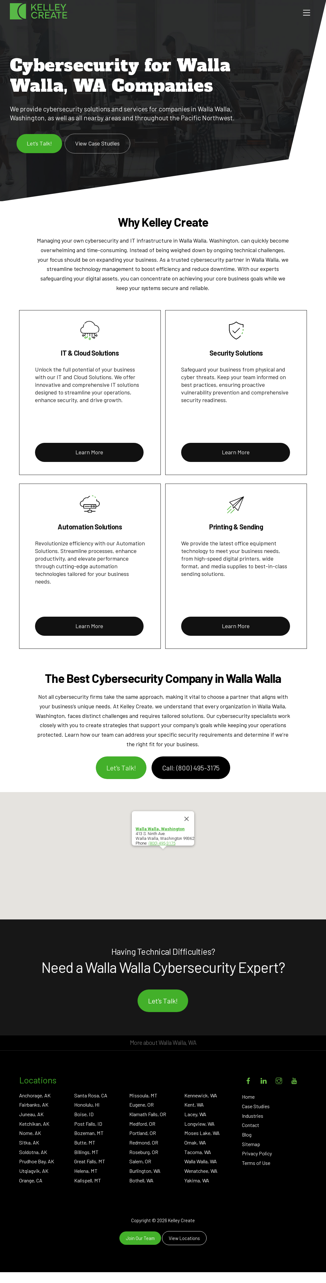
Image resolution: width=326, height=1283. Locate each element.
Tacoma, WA (197, 1163)
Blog (247, 1145)
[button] (163, 866)
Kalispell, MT (87, 1191)
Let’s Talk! (39, 154)
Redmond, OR (143, 1153)
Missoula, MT (143, 1106)
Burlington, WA (144, 1182)
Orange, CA (30, 1191)
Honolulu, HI (87, 1116)
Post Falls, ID (88, 1134)
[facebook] (248, 1091)
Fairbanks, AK (33, 1116)
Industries (253, 1127)
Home (248, 1108)
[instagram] (279, 1091)
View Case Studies (97, 154)
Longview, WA (199, 1134)
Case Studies (256, 1117)
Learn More (89, 463)
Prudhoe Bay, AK (36, 1172)
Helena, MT (85, 1182)
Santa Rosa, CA (90, 1106)
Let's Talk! (121, 778)
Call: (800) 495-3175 (191, 778)
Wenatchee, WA (200, 1182)
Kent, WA (194, 1116)
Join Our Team (140, 1249)
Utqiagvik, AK (33, 1182)
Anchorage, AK (35, 1106)
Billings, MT (86, 1163)
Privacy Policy (257, 1164)
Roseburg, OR (143, 1163)
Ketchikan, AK (34, 1134)
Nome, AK (30, 1144)
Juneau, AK (31, 1125)
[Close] (186, 830)
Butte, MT (84, 1153)
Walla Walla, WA (200, 1172)
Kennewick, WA (200, 1106)
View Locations (184, 1249)
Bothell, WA (141, 1191)
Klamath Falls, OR (147, 1125)
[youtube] (294, 1091)
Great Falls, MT (89, 1172)
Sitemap (251, 1155)
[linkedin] (263, 1091)
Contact (250, 1136)
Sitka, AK (29, 1153)
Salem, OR (140, 1172)
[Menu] (306, 12)
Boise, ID (84, 1125)
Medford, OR (142, 1134)
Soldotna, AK (33, 1163)
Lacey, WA (195, 1125)
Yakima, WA (196, 1191)
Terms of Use (256, 1174)
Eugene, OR (141, 1116)
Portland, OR (142, 1144)
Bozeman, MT (88, 1144)
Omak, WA (195, 1153)
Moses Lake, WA (202, 1144)
